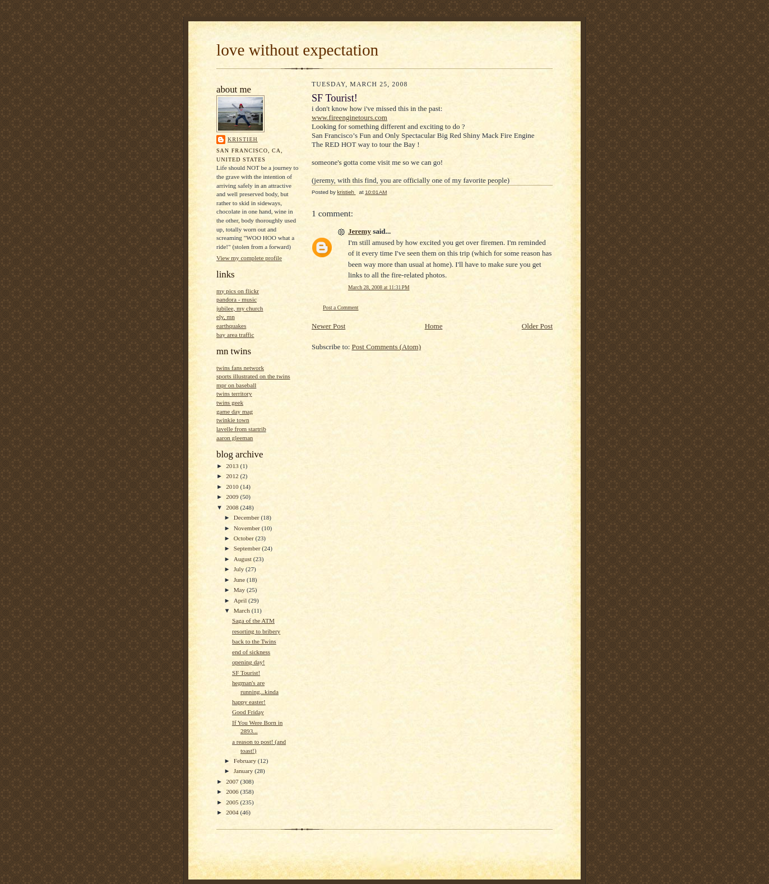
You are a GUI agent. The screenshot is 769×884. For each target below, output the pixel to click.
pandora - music (236, 299)
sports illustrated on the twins (253, 376)
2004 (233, 812)
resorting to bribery (256, 631)
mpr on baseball (236, 385)
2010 (233, 486)
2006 (233, 791)
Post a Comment (341, 307)
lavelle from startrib (241, 428)
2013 (233, 465)
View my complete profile (249, 257)
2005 (233, 802)
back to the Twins (254, 641)
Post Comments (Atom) (386, 347)
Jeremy (359, 231)
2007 (233, 781)
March (243, 610)
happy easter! (249, 701)
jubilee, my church (239, 308)
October (245, 538)
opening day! (248, 662)
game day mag (234, 411)
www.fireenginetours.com (349, 117)
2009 (233, 496)
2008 (233, 507)
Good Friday (248, 712)
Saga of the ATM (253, 620)
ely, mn (225, 316)
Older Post (537, 326)
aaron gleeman (234, 437)
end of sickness (251, 652)
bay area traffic (235, 334)
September (248, 548)
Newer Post (328, 326)
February (246, 760)
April (241, 600)
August (243, 559)
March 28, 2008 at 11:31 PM (378, 287)
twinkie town (232, 419)
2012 (233, 476)
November (248, 528)
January (244, 770)
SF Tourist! (246, 672)
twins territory (234, 393)
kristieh (243, 139)
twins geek (229, 402)
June (240, 579)
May (240, 589)
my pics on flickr (237, 291)
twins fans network (240, 367)
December (247, 517)
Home (434, 326)
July (239, 569)
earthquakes (231, 325)
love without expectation (297, 50)
